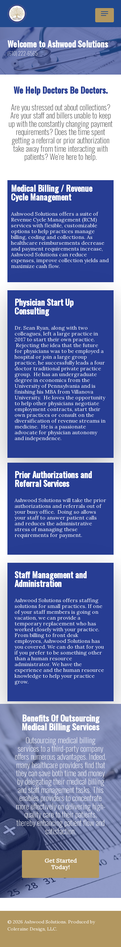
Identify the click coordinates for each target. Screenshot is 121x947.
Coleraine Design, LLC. (32, 929)
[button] (104, 13)
